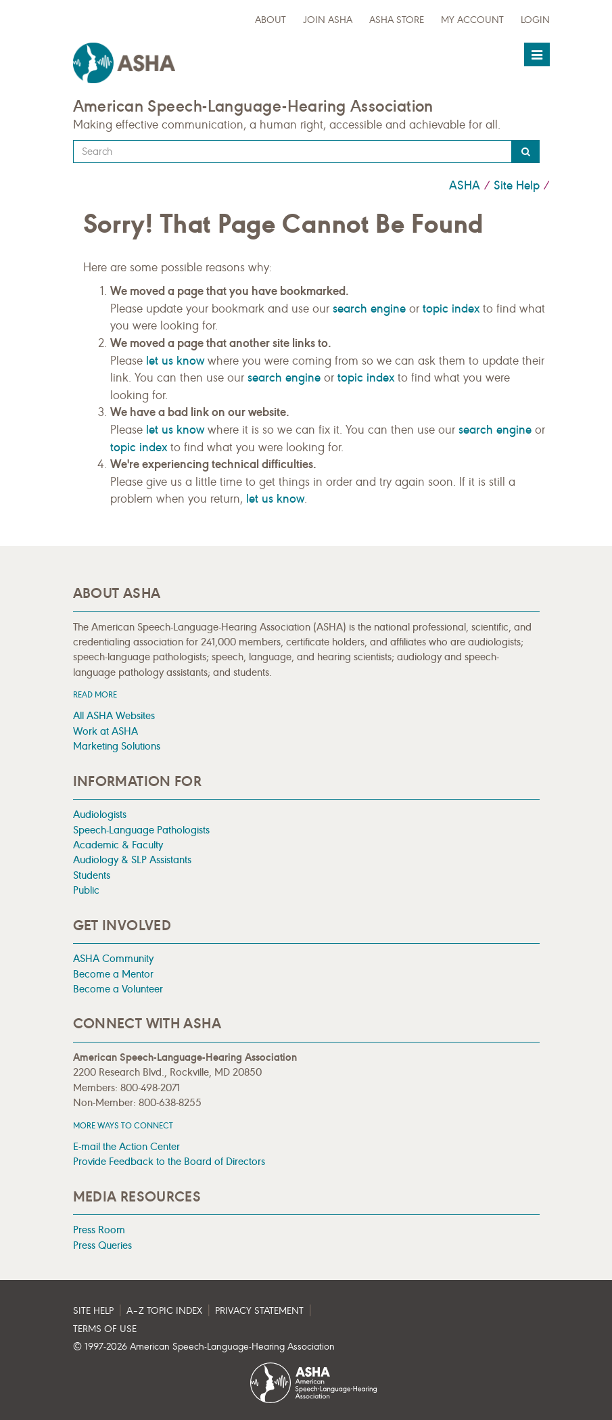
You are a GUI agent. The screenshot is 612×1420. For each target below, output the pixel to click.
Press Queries (102, 1245)
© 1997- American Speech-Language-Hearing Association (204, 1346)
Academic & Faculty (118, 844)
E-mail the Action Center (126, 1146)
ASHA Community (113, 958)
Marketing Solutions (116, 745)
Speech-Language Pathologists (141, 829)
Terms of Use (105, 1329)
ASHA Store (396, 20)
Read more (95, 694)
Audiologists (99, 814)
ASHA (464, 185)
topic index (451, 308)
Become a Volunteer (118, 988)
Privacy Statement (259, 1310)
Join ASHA (327, 20)
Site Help (517, 185)
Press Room (99, 1229)
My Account (472, 20)
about (270, 20)
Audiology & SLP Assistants (132, 859)
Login (535, 20)
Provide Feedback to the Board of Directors (169, 1161)
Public (86, 890)
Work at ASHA (105, 731)
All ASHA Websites (114, 715)
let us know (175, 360)
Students (91, 875)
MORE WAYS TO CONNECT (123, 1125)
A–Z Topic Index (164, 1310)
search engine (369, 308)
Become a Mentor (113, 973)
